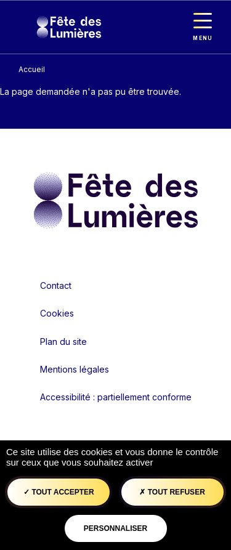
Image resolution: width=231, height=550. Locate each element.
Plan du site (63, 341)
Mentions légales (74, 369)
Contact (55, 285)
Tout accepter (58, 492)
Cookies (57, 313)
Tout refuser (172, 492)
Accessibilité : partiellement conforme (116, 397)
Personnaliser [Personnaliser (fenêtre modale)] (115, 528)
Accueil (31, 69)
